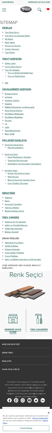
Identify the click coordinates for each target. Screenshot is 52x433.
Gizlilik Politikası (11, 246)
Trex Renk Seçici (12, 32)
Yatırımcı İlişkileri (12, 207)
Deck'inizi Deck (11, 154)
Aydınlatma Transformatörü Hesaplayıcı (24, 163)
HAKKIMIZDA (8, 2)
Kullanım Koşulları (12, 249)
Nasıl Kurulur (13, 176)
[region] (26, 421)
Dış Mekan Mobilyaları (14, 113)
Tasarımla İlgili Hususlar (18, 160)
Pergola (8, 120)
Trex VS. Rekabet (12, 70)
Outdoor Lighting (12, 100)
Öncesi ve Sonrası (13, 45)
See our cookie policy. (40, 418)
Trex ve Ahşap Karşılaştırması (20, 72)
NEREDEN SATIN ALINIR (39, 2)
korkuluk (8, 97)
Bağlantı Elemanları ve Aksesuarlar (20, 107)
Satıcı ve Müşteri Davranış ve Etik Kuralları (23, 259)
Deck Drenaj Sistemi (13, 110)
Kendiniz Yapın (11, 170)
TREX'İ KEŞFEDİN (12, 59)
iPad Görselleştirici (15, 147)
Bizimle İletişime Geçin (14, 211)
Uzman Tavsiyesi (12, 49)
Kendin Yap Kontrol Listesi (19, 173)
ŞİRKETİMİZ (8, 193)
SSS (6, 82)
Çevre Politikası (11, 256)
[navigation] (26, 7)
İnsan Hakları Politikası (14, 252)
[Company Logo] (26, 9)
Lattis (7, 127)
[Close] (49, 413)
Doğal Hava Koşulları (14, 228)
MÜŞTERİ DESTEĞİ (11, 344)
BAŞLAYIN (6, 361)
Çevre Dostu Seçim (13, 66)
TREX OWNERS (10, 217)
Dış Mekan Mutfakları (14, 117)
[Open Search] (39, 10)
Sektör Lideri (10, 63)
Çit (6, 124)
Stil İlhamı (9, 39)
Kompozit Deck (11, 93)
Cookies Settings (26, 428)
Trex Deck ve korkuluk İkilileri (17, 35)
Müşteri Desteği (11, 232)
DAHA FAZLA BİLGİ (10, 369)
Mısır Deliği (10, 134)
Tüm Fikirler (10, 52)
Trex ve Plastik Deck (16, 76)
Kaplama (8, 103)
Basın (7, 201)
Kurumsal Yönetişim (13, 204)
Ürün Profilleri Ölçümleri (18, 183)
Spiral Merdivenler (12, 130)
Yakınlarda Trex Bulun (14, 242)
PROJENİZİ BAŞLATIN (14, 140)
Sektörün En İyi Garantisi (15, 221)
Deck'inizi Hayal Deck (14, 144)
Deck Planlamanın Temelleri (19, 157)
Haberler (8, 197)
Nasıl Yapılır (10, 42)
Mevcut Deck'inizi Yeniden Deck (21, 180)
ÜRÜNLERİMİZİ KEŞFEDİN (16, 89)
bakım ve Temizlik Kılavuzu (16, 225)
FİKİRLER (7, 28)
